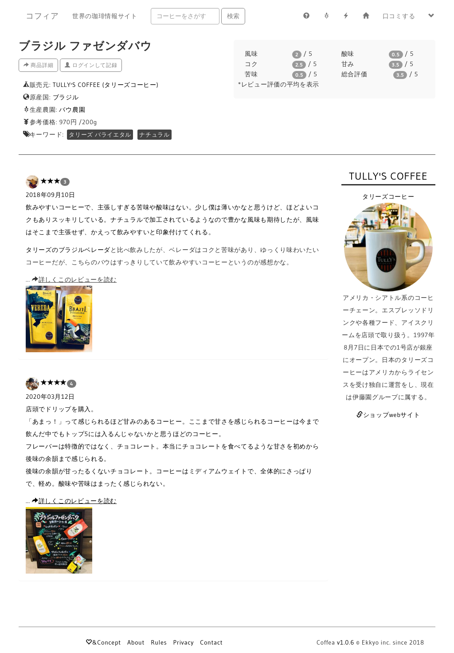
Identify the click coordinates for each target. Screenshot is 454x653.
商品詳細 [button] (38, 65)
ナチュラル (154, 134)
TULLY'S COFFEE (388, 175)
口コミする (399, 16)
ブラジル (66, 97)
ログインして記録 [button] (91, 65)
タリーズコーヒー (388, 197)
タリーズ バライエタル (100, 134)
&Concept (103, 642)
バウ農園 (72, 110)
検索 (233, 16)
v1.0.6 (345, 642)
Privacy (183, 642)
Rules (159, 642)
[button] (432, 15)
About (136, 642)
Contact (211, 642)
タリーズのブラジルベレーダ (68, 250)
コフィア (42, 16)
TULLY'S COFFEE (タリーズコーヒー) (106, 85)
